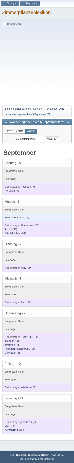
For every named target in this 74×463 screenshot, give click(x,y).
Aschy (8, 229)
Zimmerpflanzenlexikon (26, 12)
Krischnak (26, 387)
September (19, 152)
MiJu (7, 425)
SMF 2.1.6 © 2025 (28, 459)
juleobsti (9, 340)
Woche (31, 131)
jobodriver (26, 422)
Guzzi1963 (27, 336)
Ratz (23, 302)
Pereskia (10, 190)
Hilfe (12, 455)
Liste (9, 131)
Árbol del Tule (13, 233)
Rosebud (26, 186)
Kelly (23, 267)
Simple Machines (46, 459)
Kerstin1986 (12, 429)
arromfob (10, 344)
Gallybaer (10, 352)
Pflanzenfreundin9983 (17, 348)
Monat (19, 131)
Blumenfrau (27, 225)
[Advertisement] (37, 65)
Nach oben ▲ (57, 455)
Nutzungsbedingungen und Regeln (32, 455)
